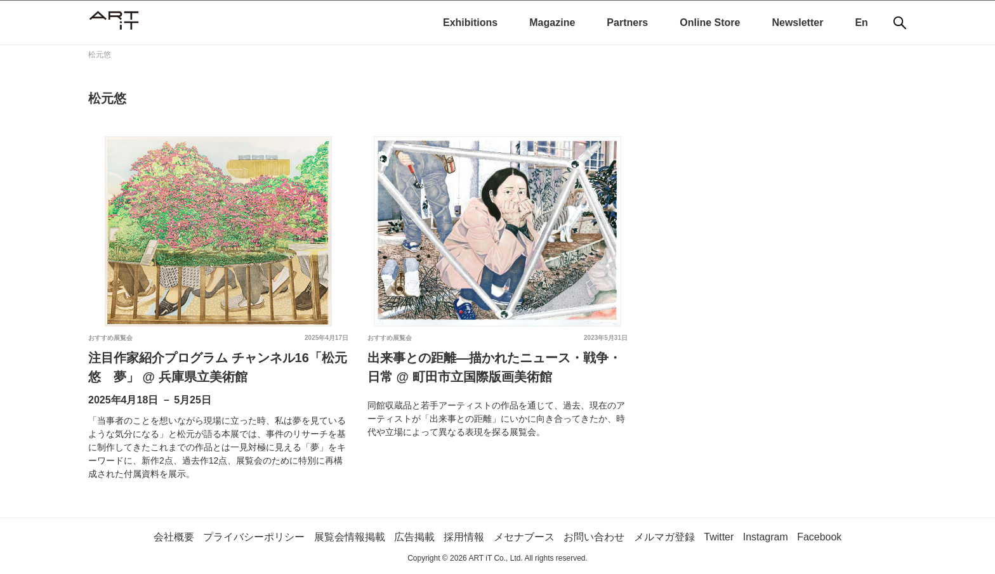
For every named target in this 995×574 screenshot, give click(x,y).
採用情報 (464, 537)
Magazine (552, 22)
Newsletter (797, 22)
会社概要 (173, 537)
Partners (627, 22)
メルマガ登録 (664, 537)
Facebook (819, 537)
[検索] (899, 22)
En (861, 22)
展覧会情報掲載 (349, 537)
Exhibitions (470, 22)
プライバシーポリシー (254, 537)
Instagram (765, 537)
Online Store (710, 22)
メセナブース (524, 537)
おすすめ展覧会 (110, 337)
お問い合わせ (593, 537)
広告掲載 (414, 537)
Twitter (719, 537)
